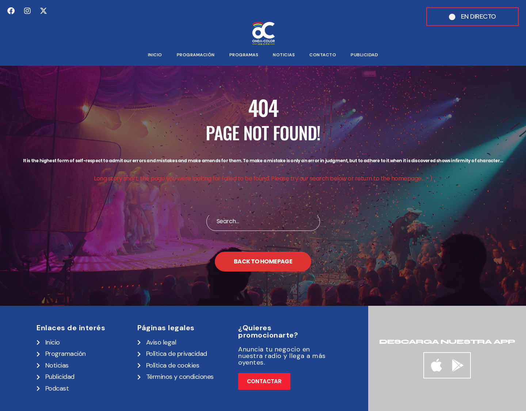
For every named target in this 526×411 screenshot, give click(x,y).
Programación (196, 55)
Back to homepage (263, 261)
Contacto (322, 55)
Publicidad (364, 55)
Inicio (155, 55)
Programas (244, 55)
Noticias (284, 55)
